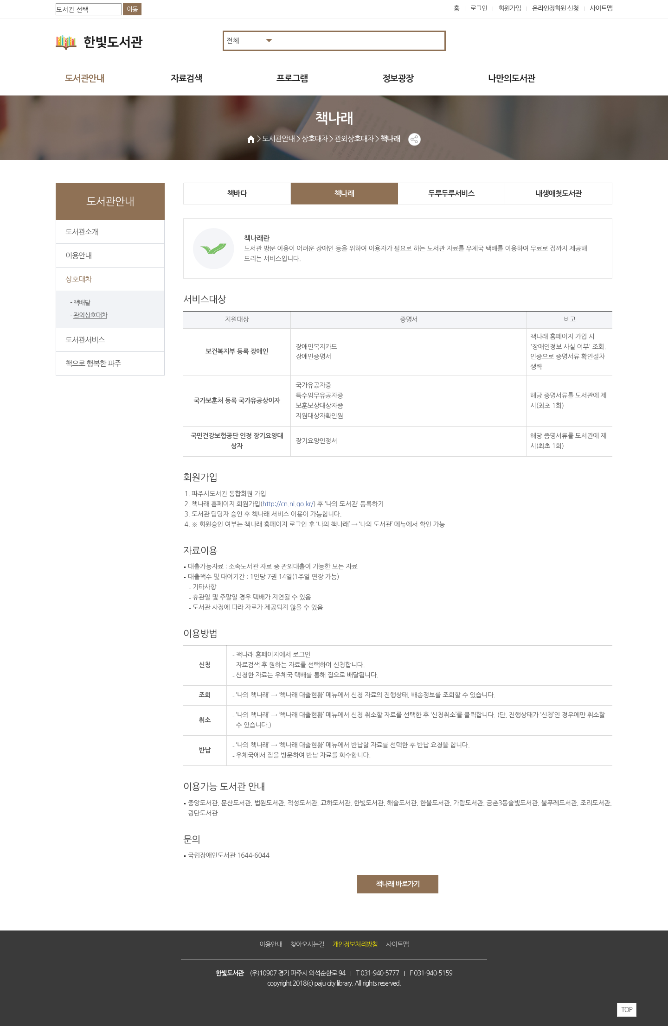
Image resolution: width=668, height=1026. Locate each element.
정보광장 (397, 78)
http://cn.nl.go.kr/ (288, 504)
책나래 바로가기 (398, 883)
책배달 (81, 303)
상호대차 (78, 279)
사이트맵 (601, 8)
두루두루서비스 (451, 193)
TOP (626, 1010)
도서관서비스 (84, 340)
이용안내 (78, 255)
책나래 (344, 193)
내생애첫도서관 (558, 193)
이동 (132, 9)
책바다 (237, 193)
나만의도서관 (511, 78)
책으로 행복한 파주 (93, 363)
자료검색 (186, 78)
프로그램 (292, 78)
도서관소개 (81, 232)
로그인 (479, 8)
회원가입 (509, 8)
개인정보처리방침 (355, 944)
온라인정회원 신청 (555, 8)
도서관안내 (84, 78)
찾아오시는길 (307, 944)
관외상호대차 (90, 315)
